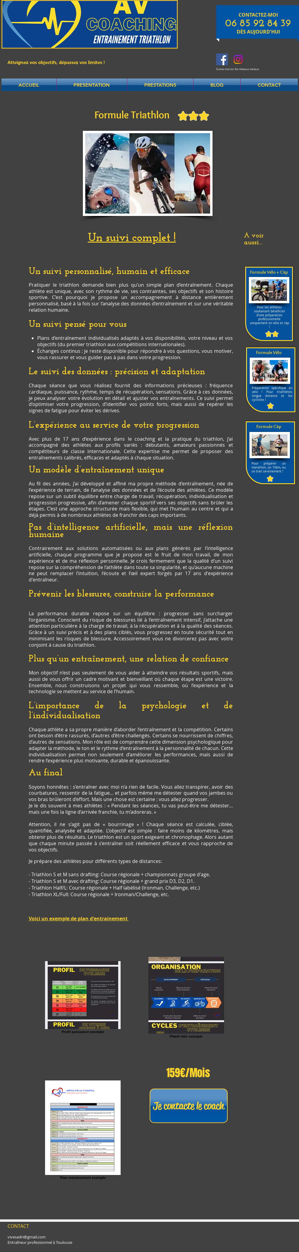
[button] (92, 85)
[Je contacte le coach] (189, 1106)
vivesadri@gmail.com (27, 1237)
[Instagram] (238, 59)
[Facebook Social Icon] (222, 59)
